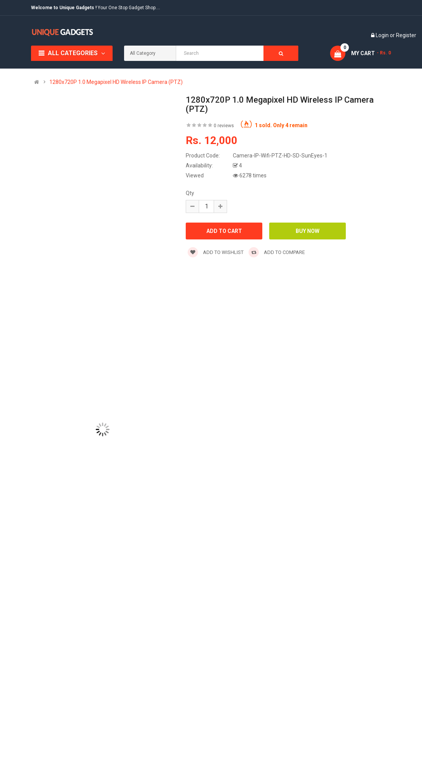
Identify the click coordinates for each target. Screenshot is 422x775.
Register (406, 35)
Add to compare (277, 252)
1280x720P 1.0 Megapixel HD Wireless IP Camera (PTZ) (116, 82)
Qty (190, 193)
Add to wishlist (216, 252)
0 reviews (224, 125)
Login (383, 35)
